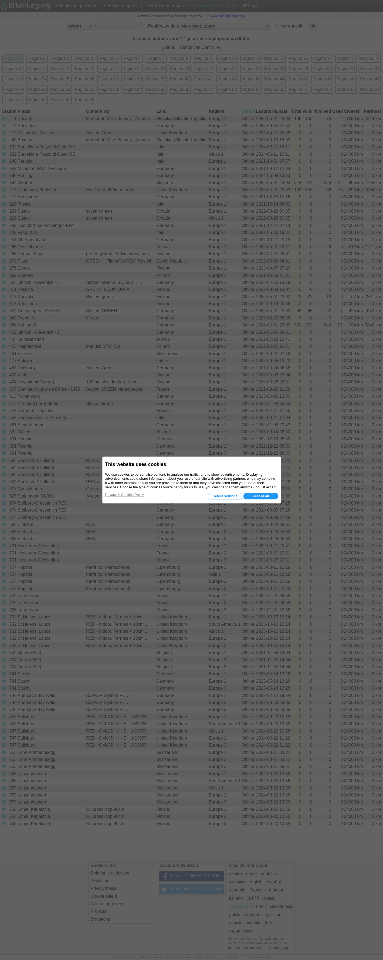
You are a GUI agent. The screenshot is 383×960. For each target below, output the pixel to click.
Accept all (260, 496)
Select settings (225, 496)
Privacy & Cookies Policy (124, 495)
